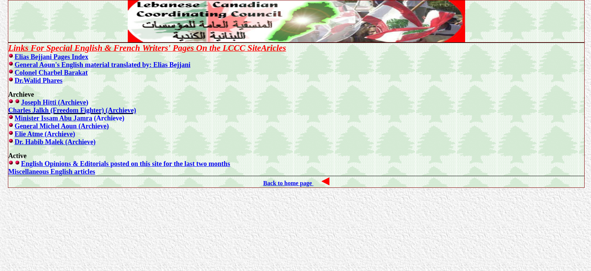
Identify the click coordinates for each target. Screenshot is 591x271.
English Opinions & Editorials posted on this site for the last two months (125, 163)
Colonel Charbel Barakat (51, 72)
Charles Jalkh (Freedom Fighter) (72, 110)
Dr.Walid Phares (39, 80)
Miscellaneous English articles (51, 171)
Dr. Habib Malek (55, 142)
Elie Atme (45, 134)
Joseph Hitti (55, 102)
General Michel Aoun (62, 126)
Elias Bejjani (52, 57)
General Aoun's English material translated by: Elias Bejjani (103, 65)
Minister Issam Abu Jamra (53, 118)
